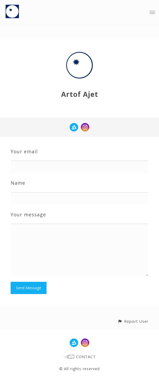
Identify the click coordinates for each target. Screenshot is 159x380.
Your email (24, 151)
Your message (28, 214)
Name (18, 183)
